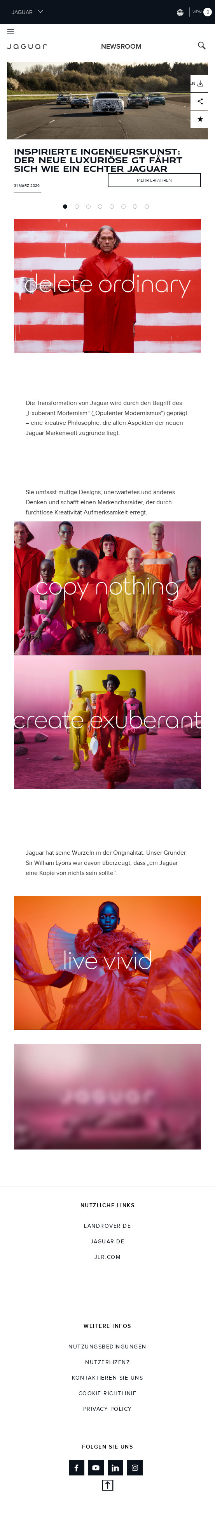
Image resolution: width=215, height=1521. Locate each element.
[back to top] (107, 1486)
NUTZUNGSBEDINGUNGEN (107, 1347)
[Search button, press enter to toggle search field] (202, 46)
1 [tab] (67, 208)
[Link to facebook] (76, 1467)
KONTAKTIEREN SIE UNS (107, 1378)
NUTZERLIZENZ (107, 1362)
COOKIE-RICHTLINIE (108, 1394)
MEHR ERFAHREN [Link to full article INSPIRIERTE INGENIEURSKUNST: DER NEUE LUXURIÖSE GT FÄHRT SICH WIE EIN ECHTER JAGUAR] (154, 180)
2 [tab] (78, 208)
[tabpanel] (107, 136)
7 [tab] (137, 208)
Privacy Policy (107, 1409)
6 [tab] (125, 208)
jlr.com (107, 1257)
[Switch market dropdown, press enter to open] (180, 12)
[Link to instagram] (135, 1467)
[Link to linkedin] (115, 1467)
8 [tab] (148, 208)
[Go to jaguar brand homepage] (27, 46)
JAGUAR (28, 12)
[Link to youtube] (96, 1467)
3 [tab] (90, 208)
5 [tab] (113, 208)
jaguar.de (108, 1242)
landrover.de (107, 1226)
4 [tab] (102, 208)
